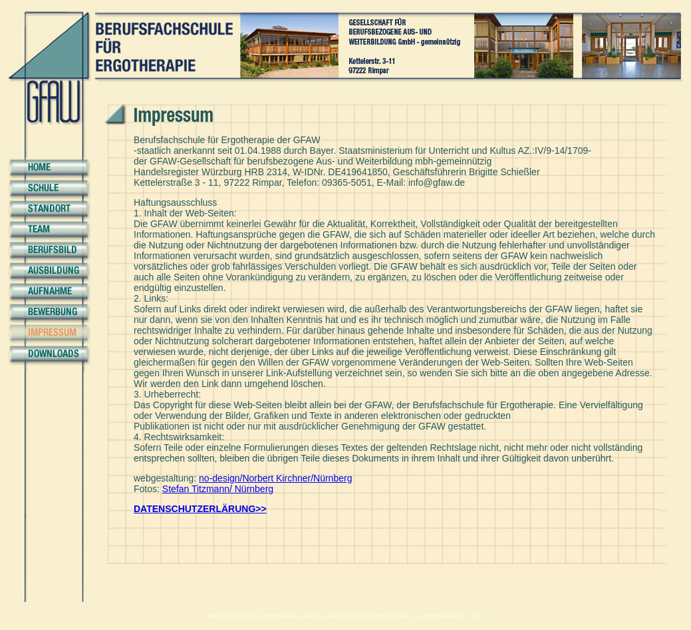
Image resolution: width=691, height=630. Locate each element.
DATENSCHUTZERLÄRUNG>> (200, 508)
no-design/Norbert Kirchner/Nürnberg (275, 478)
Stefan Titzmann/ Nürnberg (217, 488)
